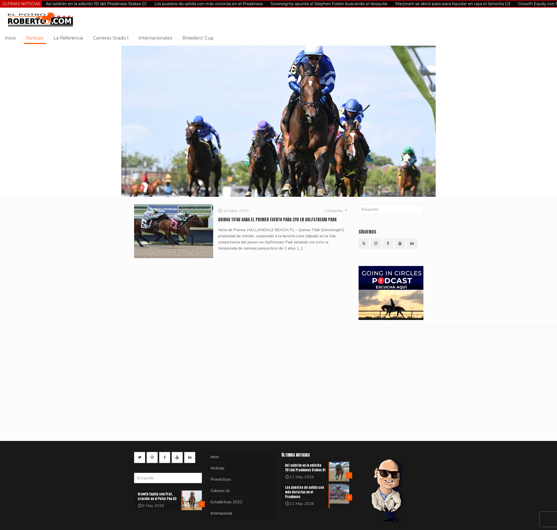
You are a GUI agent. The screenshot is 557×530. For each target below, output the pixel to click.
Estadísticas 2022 (226, 502)
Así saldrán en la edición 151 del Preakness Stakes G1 (96, 3)
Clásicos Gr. (220, 490)
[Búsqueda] (391, 209)
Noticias (217, 468)
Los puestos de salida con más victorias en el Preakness (208, 3)
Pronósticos (220, 479)
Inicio (214, 457)
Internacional (221, 513)
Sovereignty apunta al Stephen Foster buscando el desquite (329, 3)
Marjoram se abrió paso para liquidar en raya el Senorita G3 (452, 3)
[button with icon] (364, 243)
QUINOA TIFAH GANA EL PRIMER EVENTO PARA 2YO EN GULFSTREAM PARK (277, 219)
